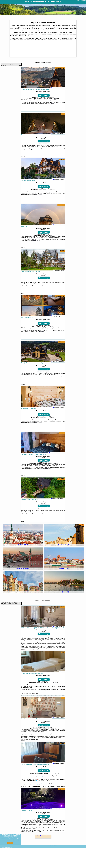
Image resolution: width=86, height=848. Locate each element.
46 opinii (50, 510)
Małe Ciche (61, 341)
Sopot (62, 698)
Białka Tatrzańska (60, 68)
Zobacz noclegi (43, 96)
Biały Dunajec (60, 387)
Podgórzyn (61, 789)
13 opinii (49, 191)
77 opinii (49, 419)
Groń (63, 113)
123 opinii (49, 327)
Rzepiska (62, 159)
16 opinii (53, 464)
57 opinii (48, 820)
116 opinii (54, 775)
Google (3, 835)
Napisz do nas (57, 845)
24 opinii (59, 638)
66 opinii (47, 145)
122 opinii (51, 282)
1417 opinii (52, 683)
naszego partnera (50, 104)
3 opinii (46, 236)
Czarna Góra (61, 205)
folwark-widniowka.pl (81, 0)
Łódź (63, 652)
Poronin (62, 250)
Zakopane (61, 433)
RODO (13, 840)
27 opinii (54, 99)
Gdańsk (62, 606)
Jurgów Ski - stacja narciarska (43, 835)
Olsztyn (62, 743)
